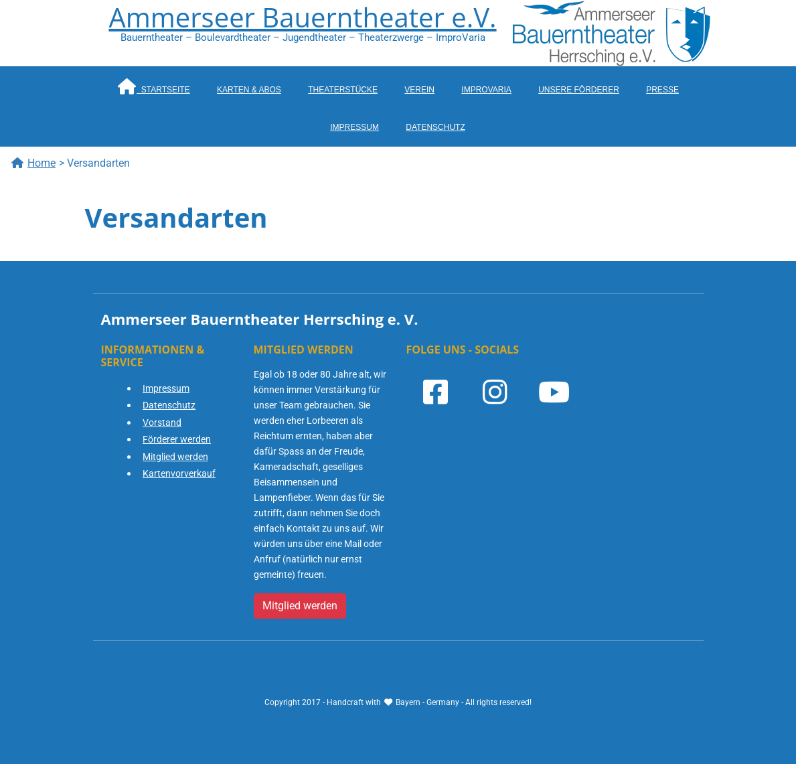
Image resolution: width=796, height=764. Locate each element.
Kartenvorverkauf (179, 473)
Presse (662, 89)
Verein (419, 89)
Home (33, 163)
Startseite (153, 86)
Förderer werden (177, 439)
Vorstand (162, 422)
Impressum (354, 127)
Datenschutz (435, 127)
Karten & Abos (249, 89)
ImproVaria (486, 89)
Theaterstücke (343, 89)
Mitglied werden (175, 456)
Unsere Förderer (578, 89)
